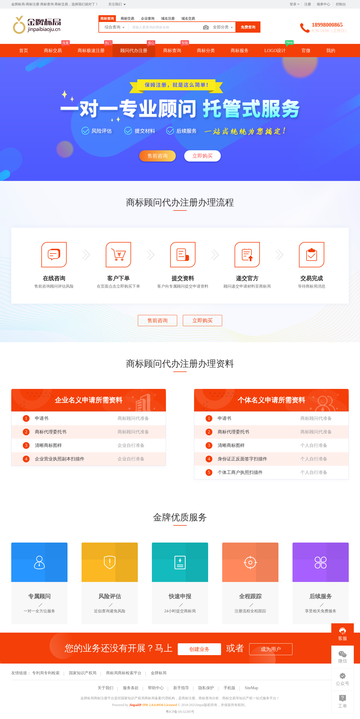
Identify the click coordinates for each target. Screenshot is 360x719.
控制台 (341, 4)
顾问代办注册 (133, 50)
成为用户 (271, 649)
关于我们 (105, 688)
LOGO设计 (275, 50)
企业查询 (147, 19)
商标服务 (240, 50)
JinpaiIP (135, 705)
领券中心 (323, 4)
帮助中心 (156, 688)
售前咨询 (157, 156)
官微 (306, 50)
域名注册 (168, 19)
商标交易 (127, 19)
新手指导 (181, 688)
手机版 (229, 688)
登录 (293, 4)
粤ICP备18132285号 (180, 712)
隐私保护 (206, 688)
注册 (307, 4)
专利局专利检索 (46, 673)
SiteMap (251, 688)
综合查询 (115, 27)
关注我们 (117, 4)
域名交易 (188, 19)
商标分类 (206, 50)
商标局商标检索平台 (123, 673)
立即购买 (202, 156)
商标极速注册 (91, 50)
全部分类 (223, 27)
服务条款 (131, 688)
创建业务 (199, 649)
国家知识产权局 (82, 673)
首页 (23, 50)
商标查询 (107, 19)
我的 (330, 50)
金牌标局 (158, 673)
